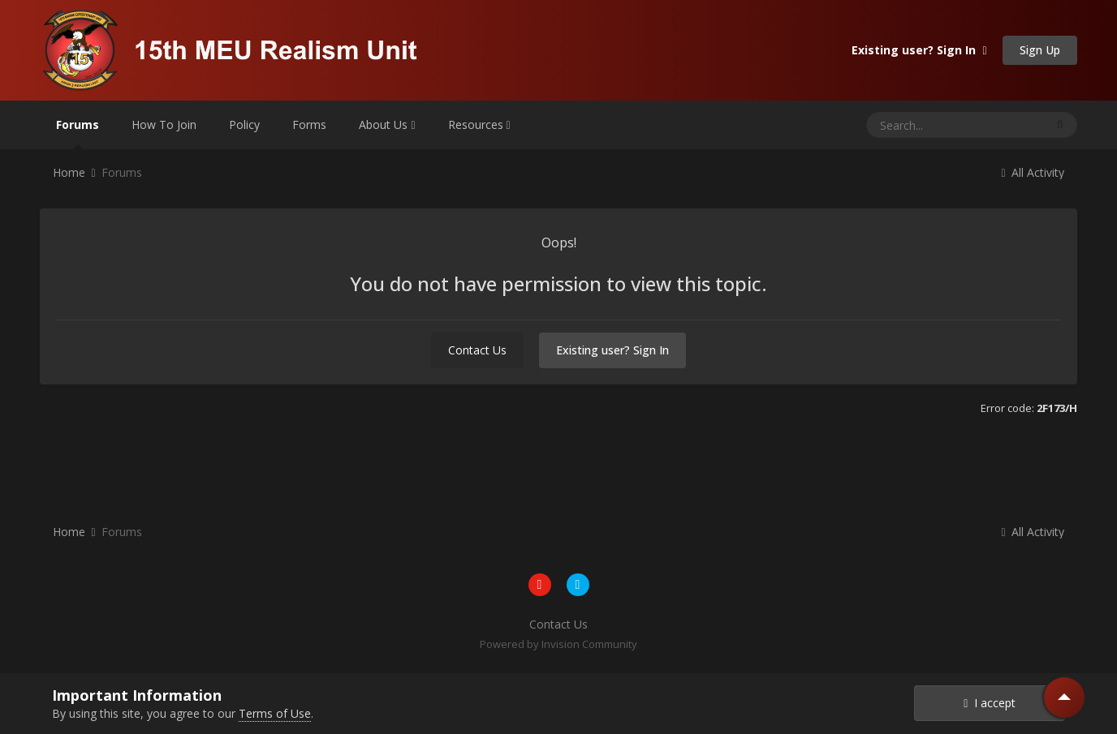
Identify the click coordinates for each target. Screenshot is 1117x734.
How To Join (164, 124)
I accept (990, 702)
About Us (387, 124)
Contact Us (477, 350)
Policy (244, 124)
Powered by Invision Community (558, 644)
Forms (309, 124)
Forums (77, 133)
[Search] (924, 125)
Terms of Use (275, 713)
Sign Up (1040, 50)
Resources (479, 124)
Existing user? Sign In (919, 50)
